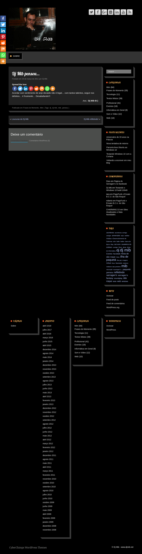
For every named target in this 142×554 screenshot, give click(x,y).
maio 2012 (47, 436)
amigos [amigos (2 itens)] (108, 235)
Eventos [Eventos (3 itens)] (109, 254)
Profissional (111, 103)
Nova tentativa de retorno (117, 143)
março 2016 (48, 337)
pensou (65, 108)
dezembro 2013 (49, 365)
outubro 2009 (48, 502)
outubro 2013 (48, 373)
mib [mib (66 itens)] (124, 266)
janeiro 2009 (48, 522)
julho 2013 (47, 385)
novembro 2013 (49, 369)
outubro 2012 (48, 416)
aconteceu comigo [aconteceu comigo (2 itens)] (121, 233)
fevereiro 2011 (49, 475)
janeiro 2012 (48, 451)
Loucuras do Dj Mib (20, 119)
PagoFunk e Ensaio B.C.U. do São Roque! (116, 203)
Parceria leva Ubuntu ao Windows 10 (116, 148)
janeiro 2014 (48, 361)
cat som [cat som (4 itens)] (117, 244)
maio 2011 (47, 463)
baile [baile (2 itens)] (118, 241)
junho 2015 (47, 341)
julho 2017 (47, 330)
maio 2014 (47, 357)
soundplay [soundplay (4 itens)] (118, 278)
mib (59, 108)
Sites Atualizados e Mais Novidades (117, 212)
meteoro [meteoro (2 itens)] (125, 263)
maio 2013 (47, 392)
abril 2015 (47, 345)
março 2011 (48, 471)
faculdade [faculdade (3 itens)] (117, 254)
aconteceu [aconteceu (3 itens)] (110, 233)
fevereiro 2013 (49, 400)
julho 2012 (47, 428)
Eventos (109, 106)
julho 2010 (47, 494)
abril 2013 (47, 396)
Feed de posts (112, 300)
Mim (41, 108)
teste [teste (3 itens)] (114, 281)
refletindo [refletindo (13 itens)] (119, 272)
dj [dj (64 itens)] (117, 250)
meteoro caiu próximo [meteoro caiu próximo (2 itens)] (113, 266)
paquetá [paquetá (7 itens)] (126, 269)
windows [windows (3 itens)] (125, 281)
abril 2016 (47, 334)
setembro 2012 (49, 420)
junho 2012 (47, 432)
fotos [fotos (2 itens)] (118, 257)
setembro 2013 (49, 377)
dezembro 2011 (49, 455)
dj (50, 108)
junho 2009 (47, 506)
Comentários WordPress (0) (39, 141)
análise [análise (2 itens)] (127, 235)
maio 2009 (47, 510)
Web (108, 118)
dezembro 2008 (49, 526)
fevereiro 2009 (49, 518)
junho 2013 (47, 388)
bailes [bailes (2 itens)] (122, 241)
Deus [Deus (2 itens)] (120, 247)
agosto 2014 (48, 353)
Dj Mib (44, 79)
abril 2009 (47, 514)
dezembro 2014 (49, 349)
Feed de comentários (115, 303)
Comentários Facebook (19, 141)
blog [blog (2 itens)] (112, 244)
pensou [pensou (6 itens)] (109, 272)
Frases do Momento (31, 108)
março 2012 (48, 443)
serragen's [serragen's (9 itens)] (111, 275)
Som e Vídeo (112, 114)
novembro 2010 (49, 479)
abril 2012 (47, 439)
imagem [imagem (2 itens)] (125, 260)
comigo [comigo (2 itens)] (115, 247)
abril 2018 (47, 326)
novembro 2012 (49, 412)
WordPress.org (112, 307)
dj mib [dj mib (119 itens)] (125, 250)
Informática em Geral (115, 110)
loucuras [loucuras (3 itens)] (119, 263)
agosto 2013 (48, 381)
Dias (108, 181)
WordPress (111, 330)
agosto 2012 (48, 424)
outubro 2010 (48, 483)
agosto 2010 (48, 490)
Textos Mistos (112, 98)
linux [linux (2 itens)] (113, 263)
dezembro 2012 (49, 408)
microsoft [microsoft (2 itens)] (109, 269)
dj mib (54, 108)
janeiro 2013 (48, 404)
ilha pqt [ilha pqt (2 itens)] (119, 260)
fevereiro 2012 (49, 447)
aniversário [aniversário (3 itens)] (116, 236)
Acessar (109, 296)
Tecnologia (111, 94)
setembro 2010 (49, 487)
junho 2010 (47, 498)
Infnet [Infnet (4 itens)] (108, 263)
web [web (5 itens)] (119, 281)
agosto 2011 (48, 459)
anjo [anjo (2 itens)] (122, 235)
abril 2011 (47, 467)
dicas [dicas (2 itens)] (124, 247)
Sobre (16, 56)
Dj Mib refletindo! (91, 119)
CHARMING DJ (113, 209)
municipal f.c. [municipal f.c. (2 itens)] (117, 269)
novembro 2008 (49, 530)
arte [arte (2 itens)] (114, 241)
